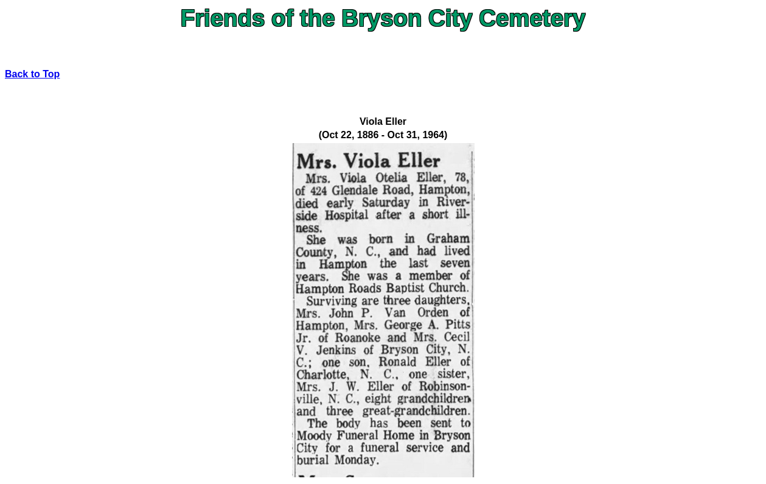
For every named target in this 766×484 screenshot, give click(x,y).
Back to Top (32, 74)
